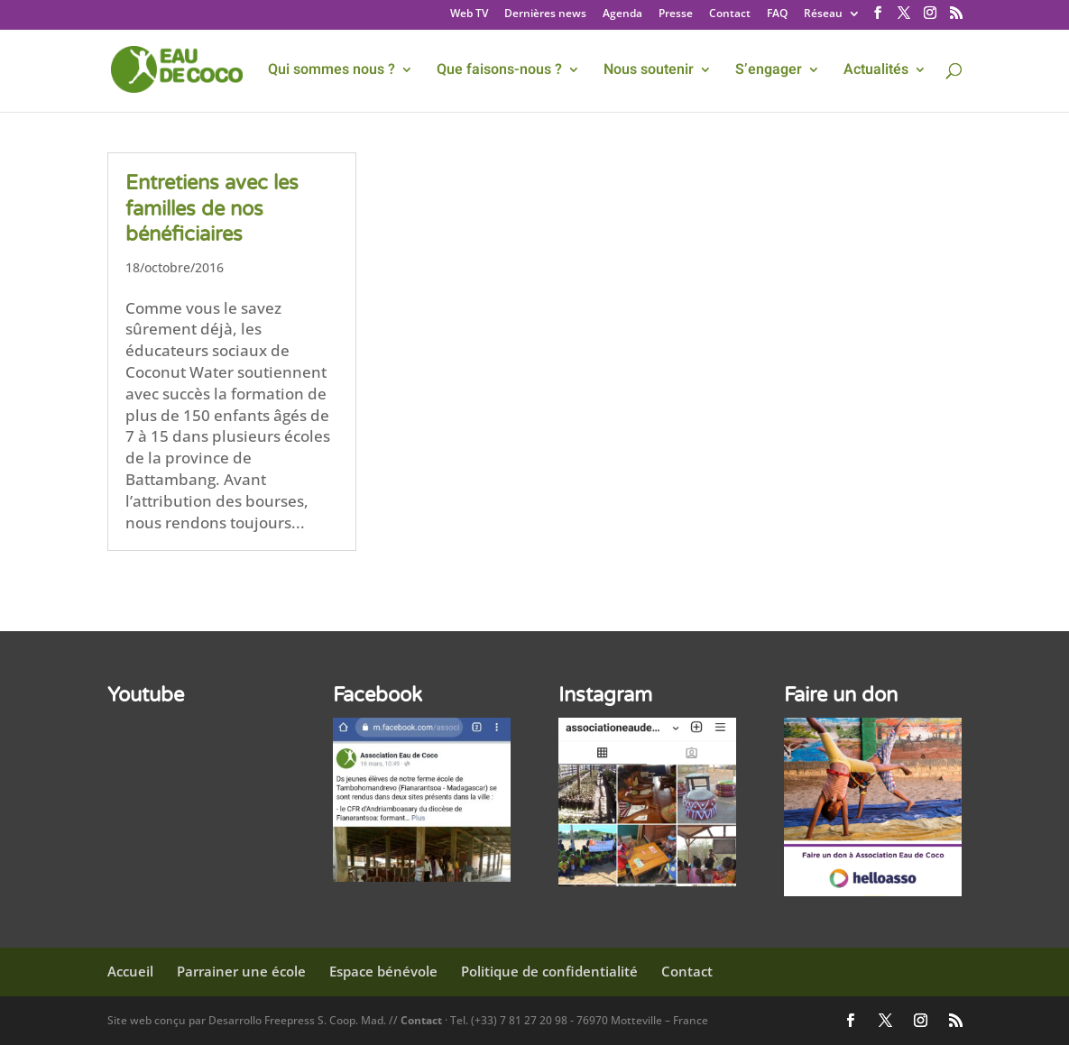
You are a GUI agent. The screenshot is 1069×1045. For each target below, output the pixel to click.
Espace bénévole (383, 971)
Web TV (469, 14)
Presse (676, 14)
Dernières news (545, 14)
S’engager (768, 71)
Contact (730, 14)
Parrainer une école (241, 971)
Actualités (875, 71)
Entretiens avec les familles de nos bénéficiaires (212, 208)
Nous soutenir (649, 71)
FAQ (777, 14)
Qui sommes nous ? (331, 71)
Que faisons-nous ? (499, 71)
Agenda (622, 14)
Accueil (130, 971)
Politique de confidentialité (549, 971)
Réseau (823, 14)
